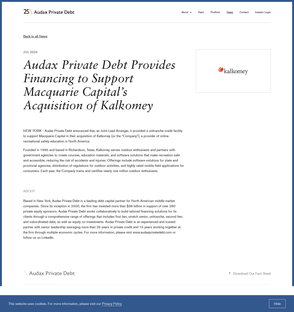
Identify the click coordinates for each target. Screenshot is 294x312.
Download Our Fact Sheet (252, 273)
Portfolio (215, 12)
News (230, 12)
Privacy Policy (112, 304)
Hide (277, 304)
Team (201, 12)
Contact (244, 12)
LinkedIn (47, 237)
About (185, 12)
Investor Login (263, 12)
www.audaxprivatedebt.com (152, 232)
